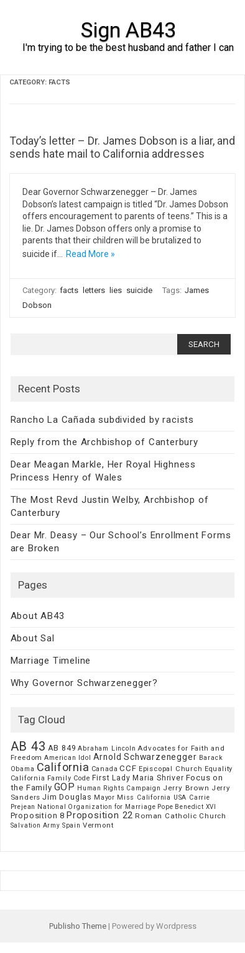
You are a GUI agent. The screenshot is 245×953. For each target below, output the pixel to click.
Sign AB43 (128, 29)
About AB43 (38, 615)
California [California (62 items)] (63, 767)
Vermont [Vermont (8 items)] (98, 825)
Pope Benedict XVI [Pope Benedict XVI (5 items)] (186, 806)
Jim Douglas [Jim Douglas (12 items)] (67, 797)
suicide (139, 290)
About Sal (33, 638)
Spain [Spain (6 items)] (71, 825)
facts (69, 290)
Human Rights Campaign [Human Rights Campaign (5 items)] (119, 788)
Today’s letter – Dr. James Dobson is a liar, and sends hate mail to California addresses (122, 147)
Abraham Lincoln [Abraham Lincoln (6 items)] (107, 748)
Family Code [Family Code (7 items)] (69, 778)
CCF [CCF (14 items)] (127, 768)
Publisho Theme (77, 926)
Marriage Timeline (51, 660)
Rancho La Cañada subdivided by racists (102, 419)
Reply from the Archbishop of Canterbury (104, 442)
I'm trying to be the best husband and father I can (128, 47)
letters (94, 290)
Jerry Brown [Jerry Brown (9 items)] (186, 788)
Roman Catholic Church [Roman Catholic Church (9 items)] (180, 815)
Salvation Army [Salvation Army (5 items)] (35, 825)
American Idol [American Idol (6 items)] (67, 758)
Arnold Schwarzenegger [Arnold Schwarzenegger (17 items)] (145, 757)
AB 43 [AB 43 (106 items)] (28, 746)
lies (115, 290)
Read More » (90, 254)
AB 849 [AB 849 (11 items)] (62, 747)
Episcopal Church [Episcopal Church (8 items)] (171, 768)
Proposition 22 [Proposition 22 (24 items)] (100, 815)
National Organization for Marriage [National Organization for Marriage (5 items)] (96, 806)
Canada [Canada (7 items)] (104, 769)
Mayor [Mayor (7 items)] (104, 797)
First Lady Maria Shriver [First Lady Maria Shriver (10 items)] (137, 778)
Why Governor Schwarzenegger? (84, 683)
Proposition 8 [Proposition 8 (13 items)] (38, 815)
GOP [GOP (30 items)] (64, 787)
